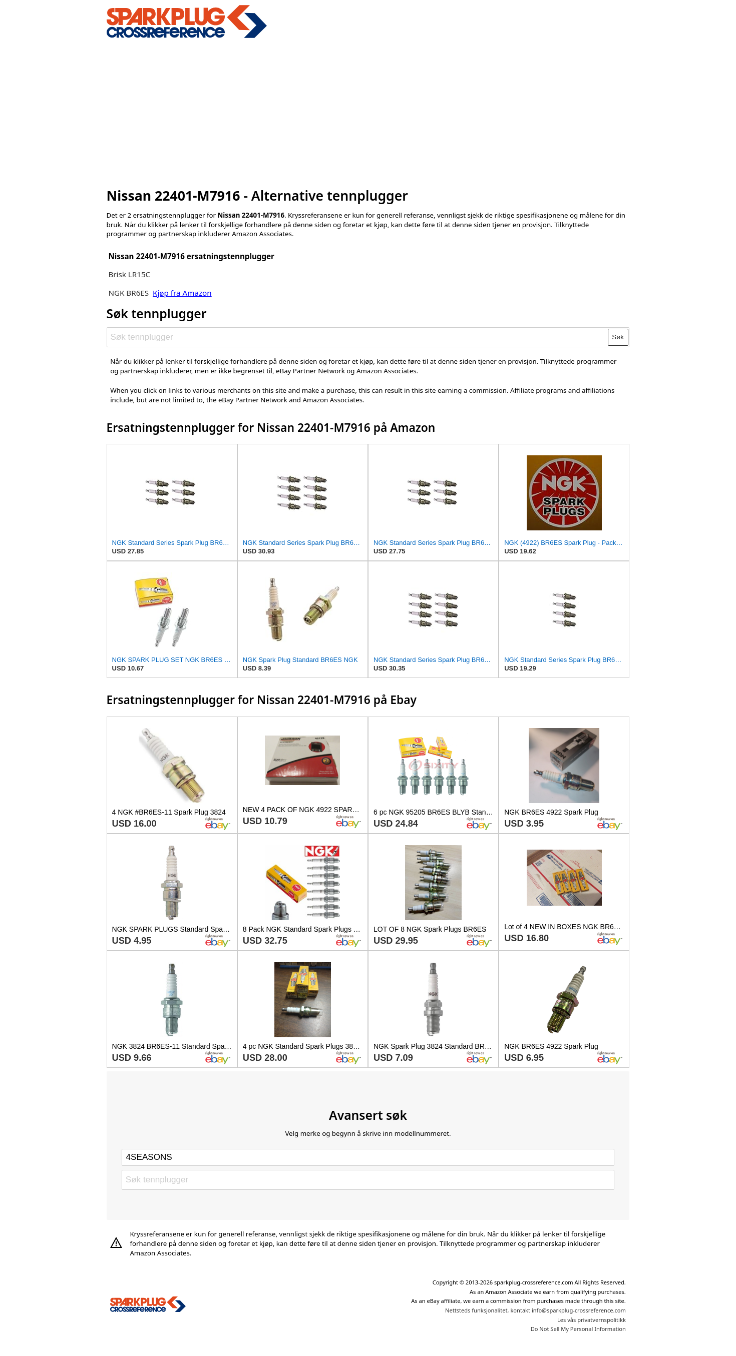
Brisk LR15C (129, 274)
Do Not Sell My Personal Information (578, 1328)
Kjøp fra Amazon (182, 293)
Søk (618, 337)
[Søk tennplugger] (357, 337)
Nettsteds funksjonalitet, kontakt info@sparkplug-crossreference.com (535, 1310)
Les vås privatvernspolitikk (591, 1319)
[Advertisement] (368, 112)
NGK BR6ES (128, 293)
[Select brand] (368, 1157)
